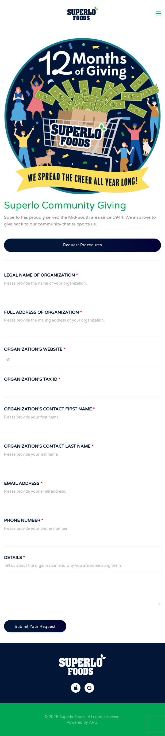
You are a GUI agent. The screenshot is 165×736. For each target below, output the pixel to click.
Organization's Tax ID (32, 379)
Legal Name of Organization (41, 275)
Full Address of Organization (43, 312)
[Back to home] (82, 13)
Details (14, 557)
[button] (158, 13)
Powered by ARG (82, 722)
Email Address (23, 483)
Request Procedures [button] (82, 245)
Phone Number (23, 520)
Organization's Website (34, 349)
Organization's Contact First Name (49, 409)
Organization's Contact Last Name (48, 446)
